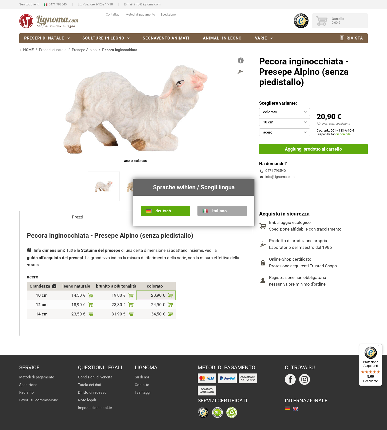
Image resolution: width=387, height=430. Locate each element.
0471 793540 (58, 4)
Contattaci (113, 14)
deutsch (163, 210)
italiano (219, 210)
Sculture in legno (103, 38)
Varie (261, 38)
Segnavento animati (166, 38)
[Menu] (379, 347)
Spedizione (168, 14)
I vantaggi (143, 392)
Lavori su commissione (38, 400)
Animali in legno (222, 38)
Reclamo (26, 392)
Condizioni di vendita (95, 377)
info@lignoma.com (147, 4)
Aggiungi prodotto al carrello (313, 149)
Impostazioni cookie (95, 408)
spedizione (342, 123)
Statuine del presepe (100, 250)
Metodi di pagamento (140, 14)
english (295, 409)
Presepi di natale (44, 38)
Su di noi (142, 377)
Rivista (355, 38)
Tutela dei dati (89, 385)
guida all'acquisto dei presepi (55, 257)
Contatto (142, 385)
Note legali (87, 400)
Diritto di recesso (92, 392)
